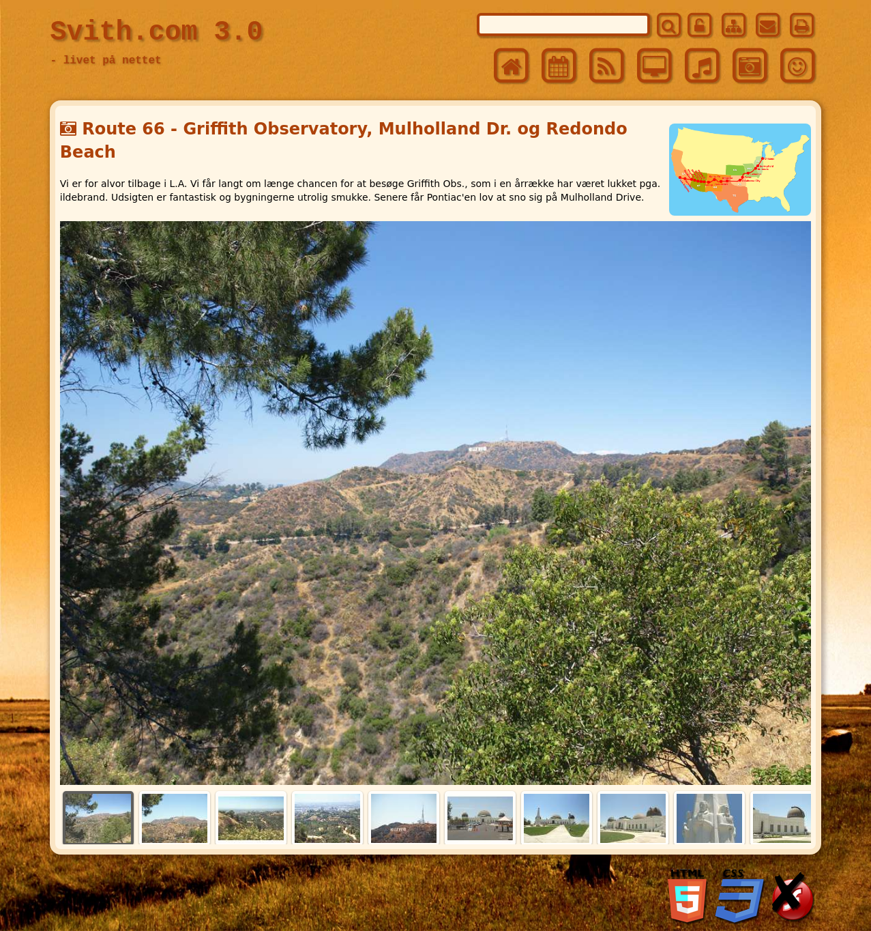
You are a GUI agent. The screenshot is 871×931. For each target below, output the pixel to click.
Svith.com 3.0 (156, 32)
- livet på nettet (105, 61)
